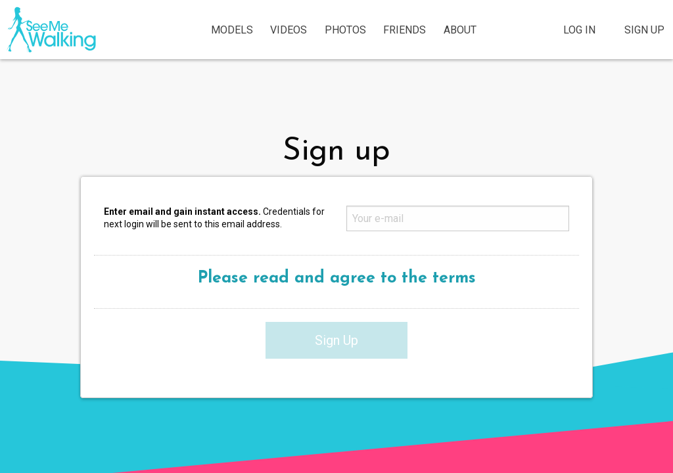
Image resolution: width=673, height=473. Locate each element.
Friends (404, 30)
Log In (579, 30)
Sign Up (644, 30)
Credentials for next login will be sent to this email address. (214, 218)
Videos (288, 30)
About (460, 30)
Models (232, 30)
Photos (345, 30)
